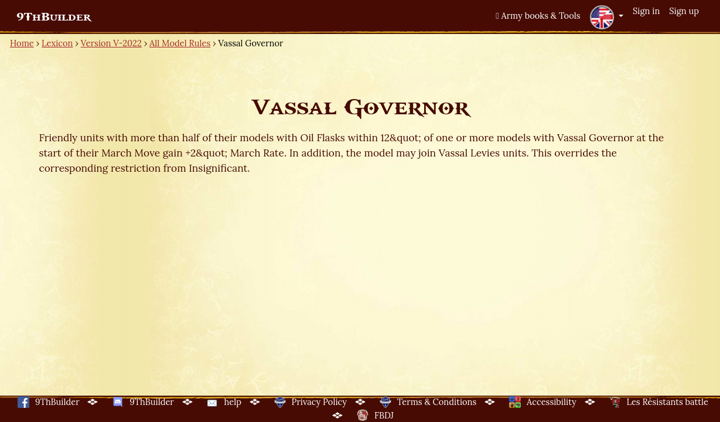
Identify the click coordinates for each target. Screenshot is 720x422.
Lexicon (57, 43)
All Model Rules (179, 43)
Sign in (646, 10)
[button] (606, 17)
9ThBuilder (53, 17)
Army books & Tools (538, 15)
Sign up (684, 10)
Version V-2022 (111, 43)
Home (22, 43)
